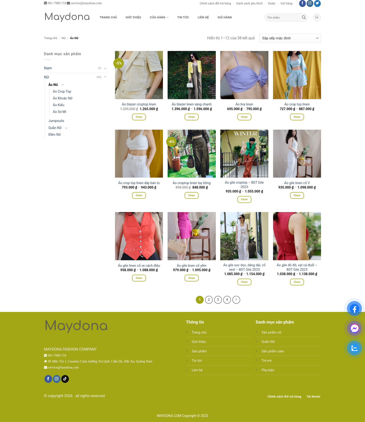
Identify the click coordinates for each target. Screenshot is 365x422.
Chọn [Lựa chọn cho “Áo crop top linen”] (297, 116)
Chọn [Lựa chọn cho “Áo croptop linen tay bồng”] (191, 195)
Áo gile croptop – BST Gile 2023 (244, 185)
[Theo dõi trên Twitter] (317, 3)
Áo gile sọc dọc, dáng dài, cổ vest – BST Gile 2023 (244, 267)
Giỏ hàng (287, 3)
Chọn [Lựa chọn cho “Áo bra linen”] (244, 116)
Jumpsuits (56, 121)
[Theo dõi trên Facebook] (302, 3)
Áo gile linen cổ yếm (192, 266)
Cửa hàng (159, 17)
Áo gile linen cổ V (297, 183)
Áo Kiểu (58, 105)
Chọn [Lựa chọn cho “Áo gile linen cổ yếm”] (191, 278)
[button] (317, 17)
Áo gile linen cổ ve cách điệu (139, 266)
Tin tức (183, 17)
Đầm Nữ (54, 135)
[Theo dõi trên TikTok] (65, 379)
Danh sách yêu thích (249, 3)
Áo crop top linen (297, 104)
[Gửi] (304, 17)
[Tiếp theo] (236, 300)
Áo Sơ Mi (59, 112)
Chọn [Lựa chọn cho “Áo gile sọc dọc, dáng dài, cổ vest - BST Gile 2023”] (244, 282)
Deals (271, 3)
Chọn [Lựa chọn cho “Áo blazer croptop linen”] (139, 116)
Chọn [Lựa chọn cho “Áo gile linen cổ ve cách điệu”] (139, 278)
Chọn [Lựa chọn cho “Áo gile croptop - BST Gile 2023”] (244, 199)
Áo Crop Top (62, 92)
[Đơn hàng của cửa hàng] (290, 38)
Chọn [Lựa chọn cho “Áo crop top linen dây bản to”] (139, 195)
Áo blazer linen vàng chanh (192, 104)
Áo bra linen (244, 104)
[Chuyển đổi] (105, 68)
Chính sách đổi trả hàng (215, 3)
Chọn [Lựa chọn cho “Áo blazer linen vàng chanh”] (191, 116)
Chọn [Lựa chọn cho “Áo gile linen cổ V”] (297, 195)
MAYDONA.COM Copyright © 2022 (182, 416)
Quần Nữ (54, 128)
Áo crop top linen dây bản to (139, 183)
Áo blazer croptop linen (139, 104)
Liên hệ (203, 17)
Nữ (64, 38)
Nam (48, 68)
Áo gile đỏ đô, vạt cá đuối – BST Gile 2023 (297, 267)
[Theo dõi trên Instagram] (310, 3)
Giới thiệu (133, 17)
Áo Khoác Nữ (62, 98)
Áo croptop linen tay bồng (192, 183)
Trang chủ (108, 17)
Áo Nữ (53, 85)
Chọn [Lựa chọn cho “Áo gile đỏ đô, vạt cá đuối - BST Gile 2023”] (297, 282)
